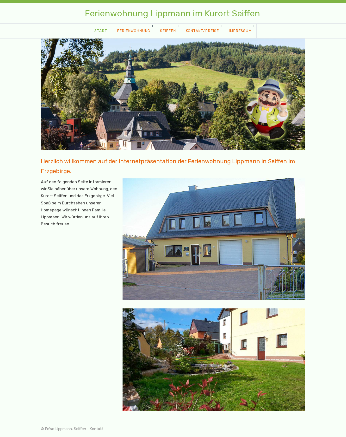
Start (100, 31)
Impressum (240, 31)
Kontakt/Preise (202, 31)
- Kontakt (95, 428)
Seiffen (168, 31)
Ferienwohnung (133, 31)
